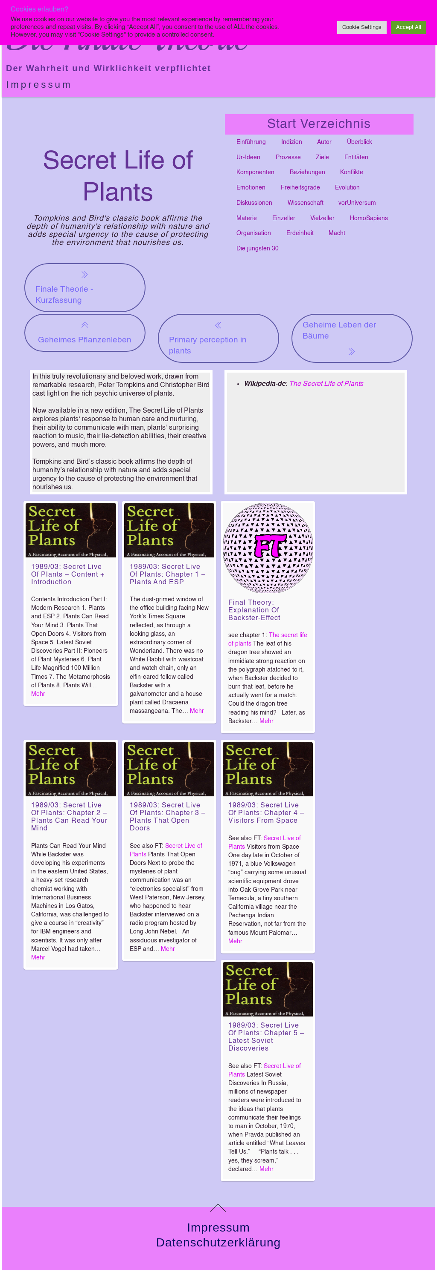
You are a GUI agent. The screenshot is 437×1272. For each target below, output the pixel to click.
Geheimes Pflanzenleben (84, 332)
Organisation (253, 233)
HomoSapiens (369, 218)
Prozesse (288, 158)
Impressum (39, 84)
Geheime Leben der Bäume (339, 339)
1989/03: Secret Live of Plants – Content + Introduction (68, 575)
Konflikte (351, 172)
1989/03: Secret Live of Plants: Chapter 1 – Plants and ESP (168, 575)
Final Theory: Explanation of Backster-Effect (254, 611)
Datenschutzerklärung (218, 1242)
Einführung (251, 142)
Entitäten (356, 158)
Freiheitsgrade (300, 188)
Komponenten (255, 172)
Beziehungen (307, 172)
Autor (324, 142)
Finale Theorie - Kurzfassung (64, 286)
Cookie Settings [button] (362, 27)
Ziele (322, 158)
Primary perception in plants (208, 337)
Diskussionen (254, 203)
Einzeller (283, 218)
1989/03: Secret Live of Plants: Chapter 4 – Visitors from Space (266, 813)
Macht (337, 233)
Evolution (347, 188)
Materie (246, 218)
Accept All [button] (408, 27)
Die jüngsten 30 (257, 249)
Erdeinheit (300, 233)
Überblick (359, 142)
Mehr (38, 694)
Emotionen (250, 188)
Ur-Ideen (248, 158)
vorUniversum (357, 203)
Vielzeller (322, 218)
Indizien (291, 142)
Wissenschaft (305, 203)
